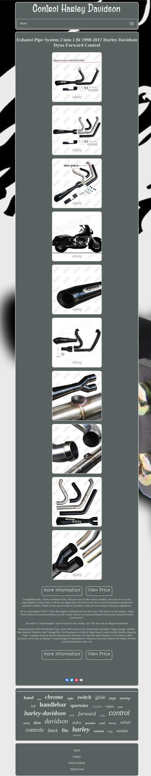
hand (29, 697)
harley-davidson (45, 713)
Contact (77, 756)
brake (120, 707)
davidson (56, 721)
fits (65, 730)
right (70, 698)
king (110, 731)
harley (81, 729)
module (122, 731)
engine (109, 706)
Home (77, 749)
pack (72, 715)
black (53, 730)
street (26, 723)
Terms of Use (77, 768)
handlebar (53, 704)
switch (84, 697)
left (33, 706)
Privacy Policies (77, 762)
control (119, 713)
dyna (37, 723)
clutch (97, 706)
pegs (112, 698)
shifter (77, 723)
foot (39, 699)
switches (77, 735)
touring (125, 698)
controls (35, 730)
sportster (79, 705)
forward (87, 714)
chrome (54, 697)
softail (125, 722)
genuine (90, 723)
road (102, 723)
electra (112, 723)
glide (100, 697)
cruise (102, 716)
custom (99, 731)
